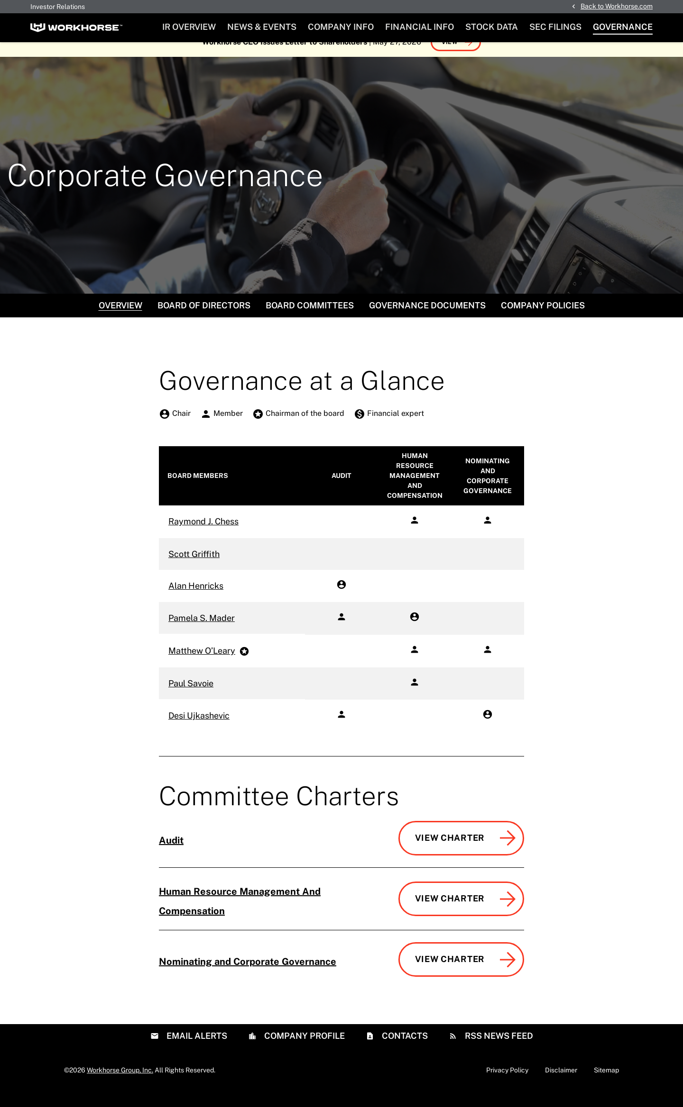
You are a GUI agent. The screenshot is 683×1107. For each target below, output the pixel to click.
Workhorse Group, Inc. (120, 1085)
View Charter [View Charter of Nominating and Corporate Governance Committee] (450, 974)
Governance (623, 27)
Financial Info (419, 27)
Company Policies (543, 320)
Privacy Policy (507, 1084)
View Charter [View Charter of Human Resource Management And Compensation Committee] (450, 913)
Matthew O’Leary (201, 665)
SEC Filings (555, 27)
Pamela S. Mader (201, 633)
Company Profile (303, 1050)
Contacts (404, 1050)
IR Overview (189, 27)
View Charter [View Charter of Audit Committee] (450, 852)
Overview (120, 320)
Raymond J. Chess (203, 536)
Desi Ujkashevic (199, 730)
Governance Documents (427, 320)
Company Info (341, 27)
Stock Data (491, 27)
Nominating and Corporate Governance (247, 976)
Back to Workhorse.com (617, 6)
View (450, 57)
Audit (171, 855)
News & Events (261, 27)
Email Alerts (196, 1050)
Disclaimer (561, 1084)
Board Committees (310, 320)
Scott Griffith (194, 569)
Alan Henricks (195, 600)
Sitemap (606, 1084)
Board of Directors (203, 320)
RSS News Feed (498, 1050)
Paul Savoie (190, 698)
